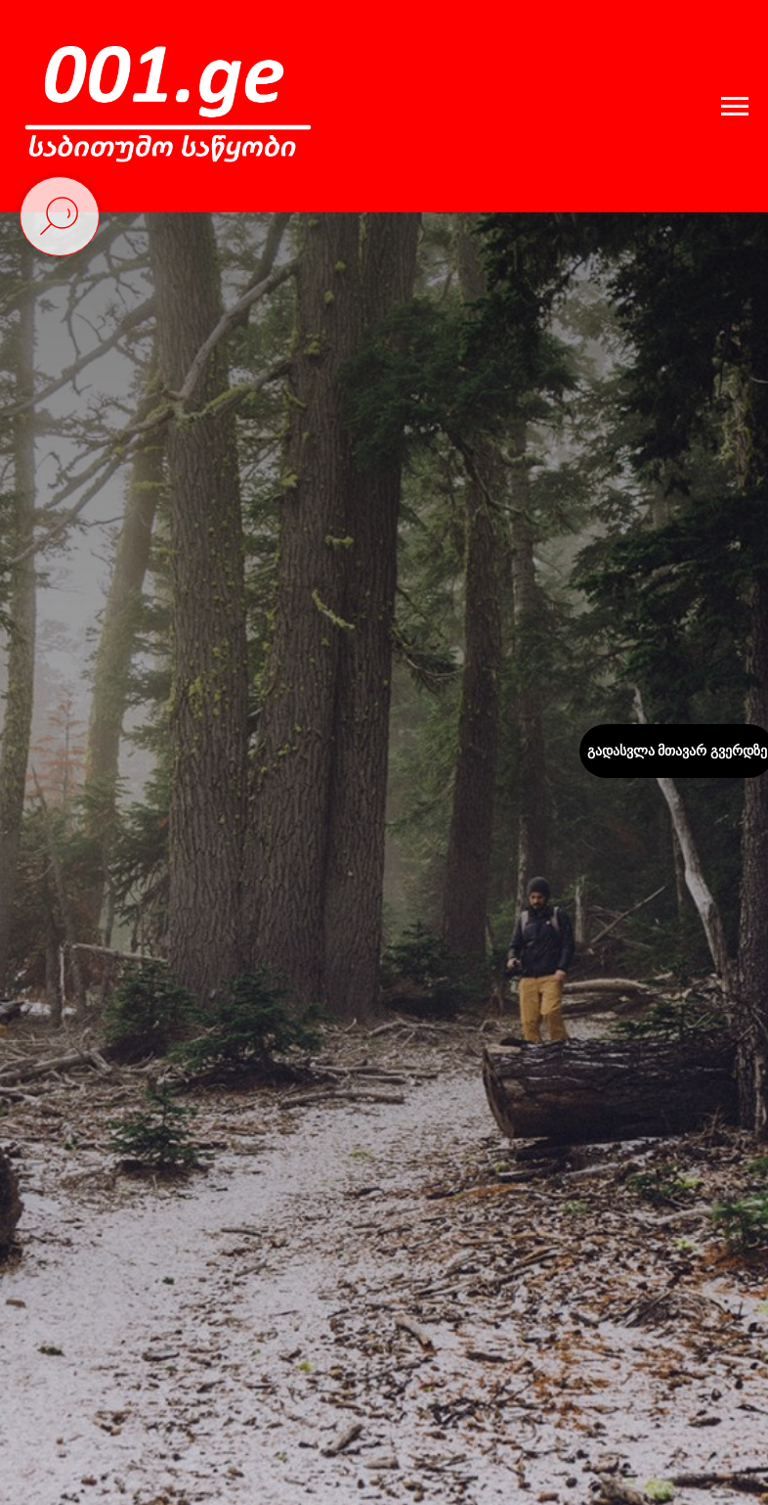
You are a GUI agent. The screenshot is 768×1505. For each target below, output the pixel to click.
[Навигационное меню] (734, 106)
